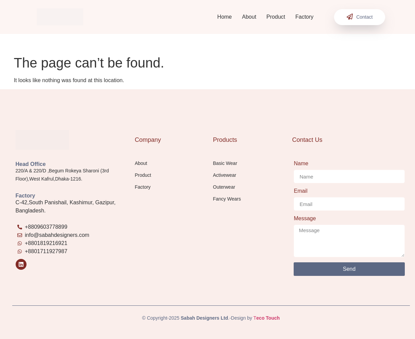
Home (224, 17)
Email (300, 191)
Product (275, 17)
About (249, 17)
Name (301, 163)
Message (305, 218)
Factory (304, 17)
